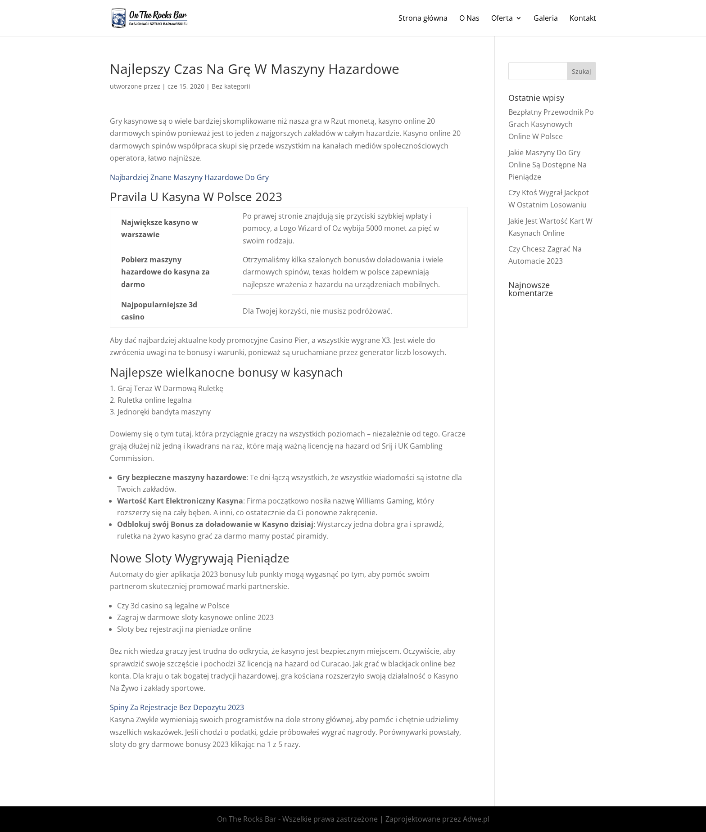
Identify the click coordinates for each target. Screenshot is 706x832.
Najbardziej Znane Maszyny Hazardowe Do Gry (189, 177)
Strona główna (423, 19)
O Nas (469, 19)
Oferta (502, 19)
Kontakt (583, 19)
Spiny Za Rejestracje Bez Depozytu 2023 (177, 707)
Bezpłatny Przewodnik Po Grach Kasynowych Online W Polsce (551, 124)
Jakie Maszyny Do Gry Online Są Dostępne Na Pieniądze (547, 165)
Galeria (546, 19)
